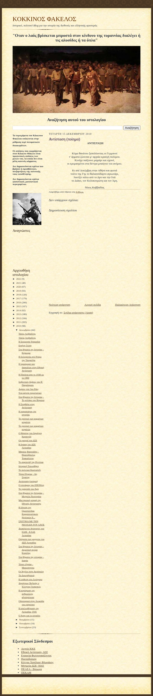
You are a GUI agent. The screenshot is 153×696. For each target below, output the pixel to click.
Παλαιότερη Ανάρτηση (127, 304)
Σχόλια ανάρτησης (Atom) (78, 312)
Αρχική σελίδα (92, 304)
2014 (19, 310)
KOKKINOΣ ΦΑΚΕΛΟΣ (44, 19)
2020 (19, 286)
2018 (19, 294)
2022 (19, 279)
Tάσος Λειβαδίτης (27, 338)
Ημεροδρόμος (29, 658)
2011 (19, 322)
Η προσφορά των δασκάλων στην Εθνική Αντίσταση (31, 367)
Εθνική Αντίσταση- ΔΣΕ (34, 652)
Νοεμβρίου (24, 619)
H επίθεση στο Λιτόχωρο (30, 579)
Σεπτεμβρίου (25, 627)
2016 (19, 302)
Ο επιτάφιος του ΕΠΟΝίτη (31, 485)
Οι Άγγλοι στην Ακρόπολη (31, 571)
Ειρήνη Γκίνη (25, 345)
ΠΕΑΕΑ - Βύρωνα (31, 669)
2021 (19, 283)
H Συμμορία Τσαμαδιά (29, 341)
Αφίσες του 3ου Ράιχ (28, 389)
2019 (19, 290)
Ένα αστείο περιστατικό (30, 393)
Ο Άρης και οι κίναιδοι (29, 615)
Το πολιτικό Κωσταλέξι (30, 470)
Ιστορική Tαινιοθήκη (29, 466)
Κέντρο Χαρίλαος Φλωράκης (37, 662)
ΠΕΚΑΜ (26, 672)
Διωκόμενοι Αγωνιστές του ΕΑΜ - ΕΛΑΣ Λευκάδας (31, 531)
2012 (19, 318)
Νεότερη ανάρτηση (59, 304)
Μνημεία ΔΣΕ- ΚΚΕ (32, 665)
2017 (19, 298)
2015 (19, 306)
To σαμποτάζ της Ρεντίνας (31, 462)
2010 (19, 326)
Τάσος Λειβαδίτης (27, 333)
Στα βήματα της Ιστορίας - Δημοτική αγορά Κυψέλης (31, 549)
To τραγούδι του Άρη (29, 489)
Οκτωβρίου (25, 623)
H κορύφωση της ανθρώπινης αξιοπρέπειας (27, 593)
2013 (19, 314)
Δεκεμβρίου (25, 330)
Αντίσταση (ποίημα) (28, 481)
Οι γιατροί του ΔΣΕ (28, 440)
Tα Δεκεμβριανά (26, 575)
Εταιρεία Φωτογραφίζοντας (36, 655)
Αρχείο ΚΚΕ (28, 648)
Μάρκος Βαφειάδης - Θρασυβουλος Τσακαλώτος (29, 455)
